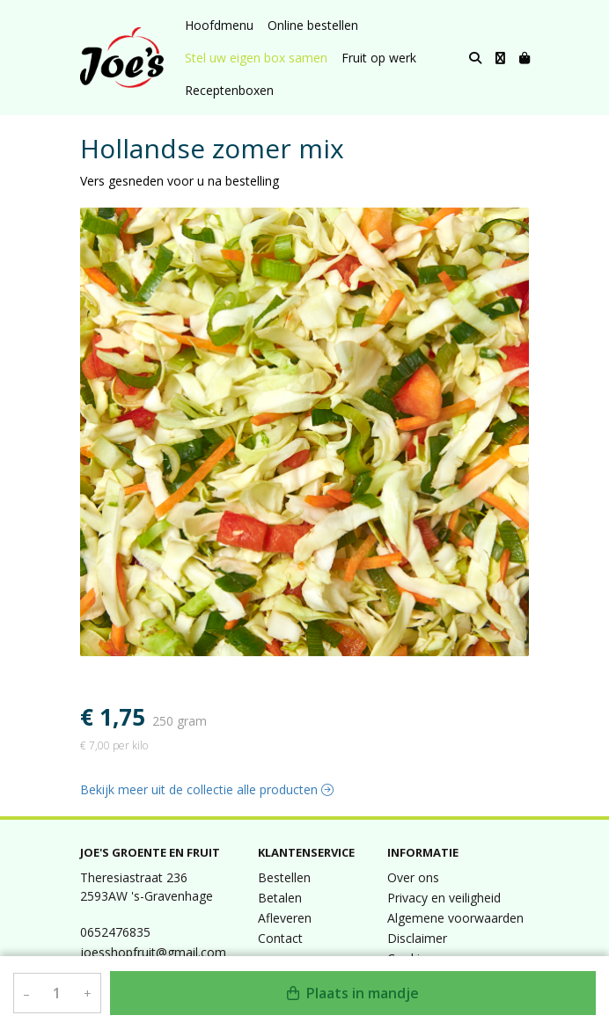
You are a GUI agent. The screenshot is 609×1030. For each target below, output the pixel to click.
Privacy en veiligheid (444, 897)
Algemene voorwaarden (455, 917)
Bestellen (284, 877)
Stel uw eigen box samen (256, 57)
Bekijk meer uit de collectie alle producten (207, 789)
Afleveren (285, 917)
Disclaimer (417, 938)
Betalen (280, 897)
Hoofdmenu (219, 25)
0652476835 (115, 932)
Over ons (413, 877)
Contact (280, 938)
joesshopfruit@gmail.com (153, 952)
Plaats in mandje (353, 993)
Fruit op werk (378, 57)
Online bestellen (313, 25)
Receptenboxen (229, 90)
